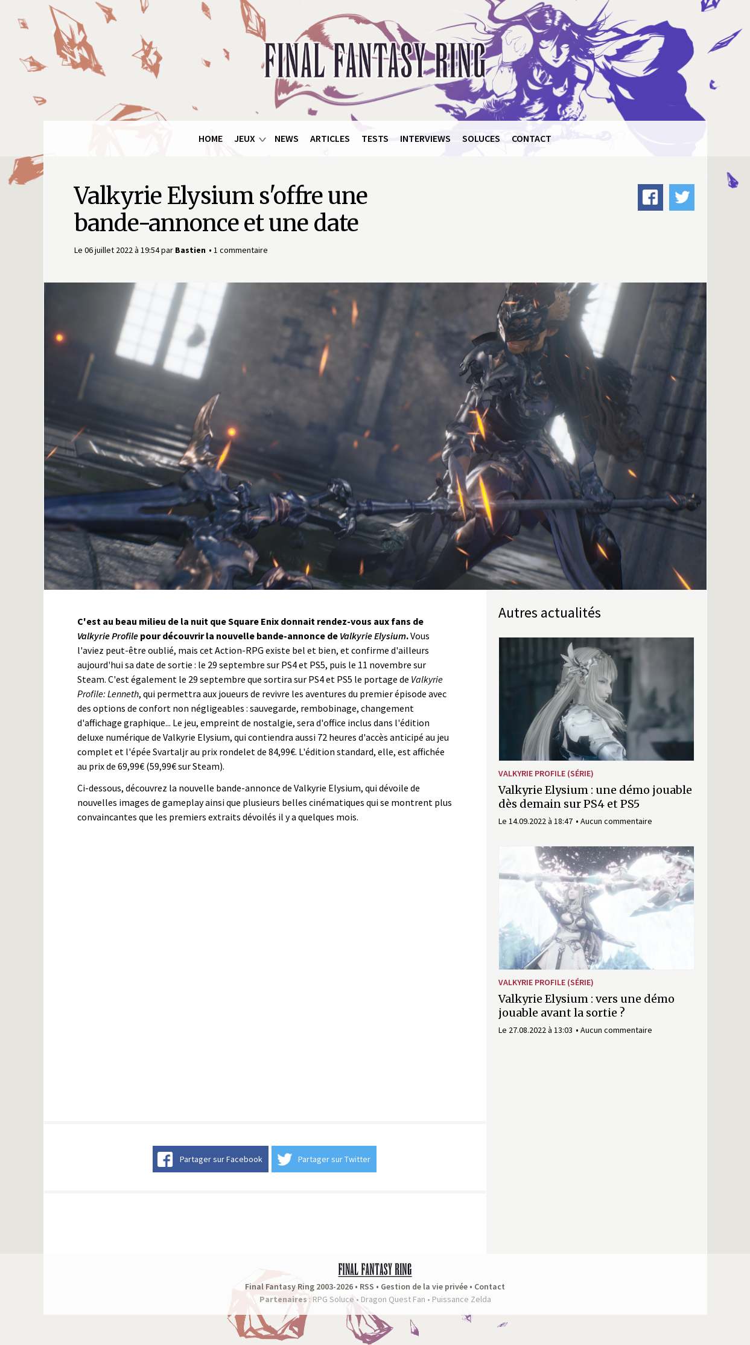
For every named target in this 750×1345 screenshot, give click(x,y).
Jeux (244, 138)
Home (211, 138)
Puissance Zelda (461, 1299)
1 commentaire (241, 249)
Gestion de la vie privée (424, 1286)
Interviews (425, 138)
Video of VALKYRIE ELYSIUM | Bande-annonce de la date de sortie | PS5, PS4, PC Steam (265, 972)
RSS (367, 1286)
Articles (330, 138)
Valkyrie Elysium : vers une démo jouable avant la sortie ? (586, 1006)
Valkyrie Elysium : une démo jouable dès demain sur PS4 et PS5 (595, 797)
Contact (531, 138)
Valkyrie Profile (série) (546, 773)
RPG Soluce (333, 1299)
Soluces (481, 138)
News (287, 138)
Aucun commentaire (616, 821)
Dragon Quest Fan (393, 1299)
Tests (375, 138)
